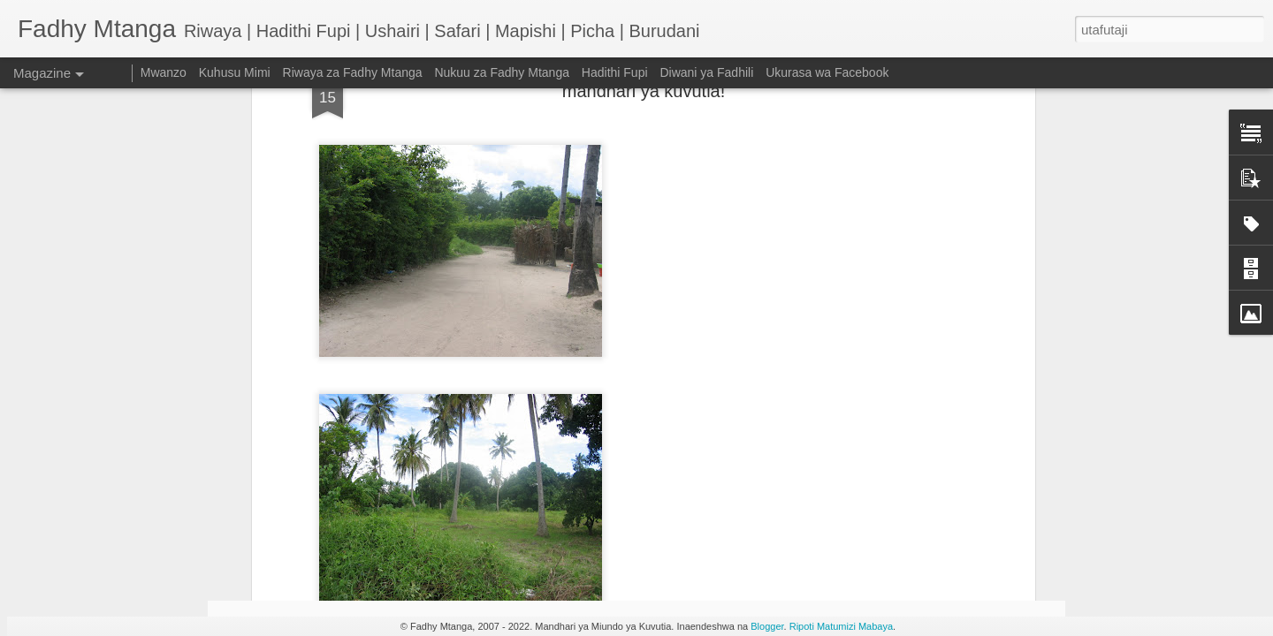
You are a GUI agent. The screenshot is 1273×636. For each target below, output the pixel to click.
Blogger (767, 626)
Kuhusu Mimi (235, 72)
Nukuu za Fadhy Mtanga (501, 72)
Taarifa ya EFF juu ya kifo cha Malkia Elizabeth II (745, 514)
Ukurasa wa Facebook (827, 72)
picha (660, 99)
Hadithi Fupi (615, 72)
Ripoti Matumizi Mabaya (841, 626)
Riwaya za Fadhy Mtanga (353, 72)
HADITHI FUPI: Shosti (330, 498)
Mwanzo (164, 72)
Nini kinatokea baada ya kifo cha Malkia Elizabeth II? (952, 514)
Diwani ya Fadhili (706, 72)
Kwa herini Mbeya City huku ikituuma (539, 321)
